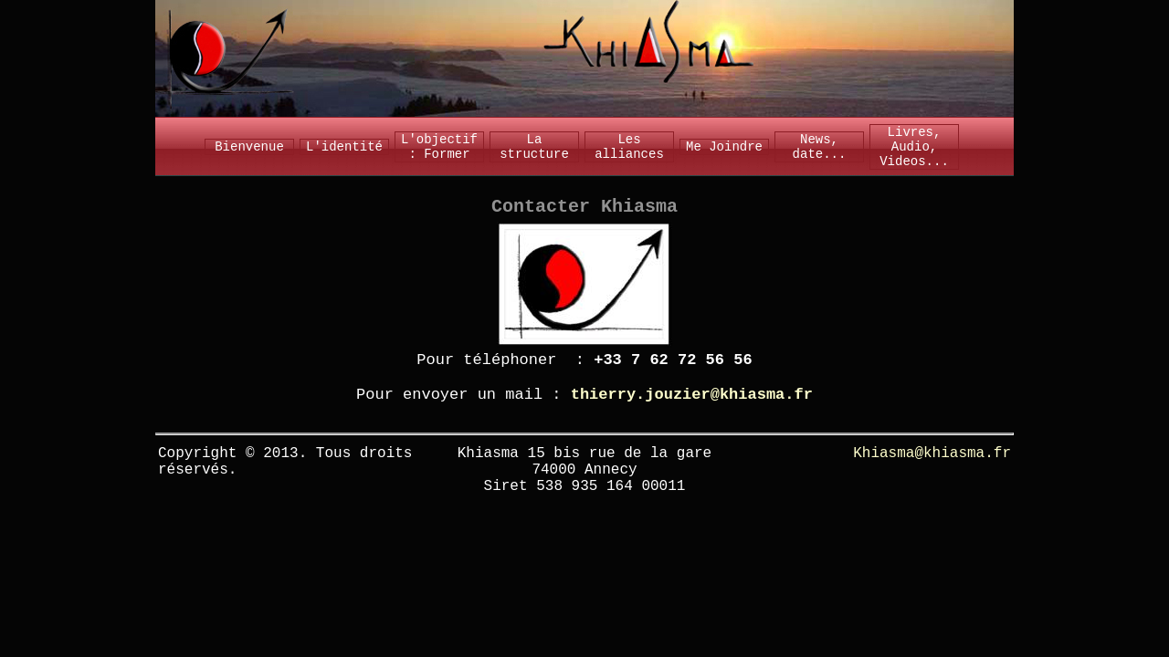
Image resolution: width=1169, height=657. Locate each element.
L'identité (344, 147)
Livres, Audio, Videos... (914, 147)
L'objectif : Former (439, 147)
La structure (534, 147)
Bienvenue (249, 147)
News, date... (820, 147)
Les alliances (629, 147)
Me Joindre (724, 147)
